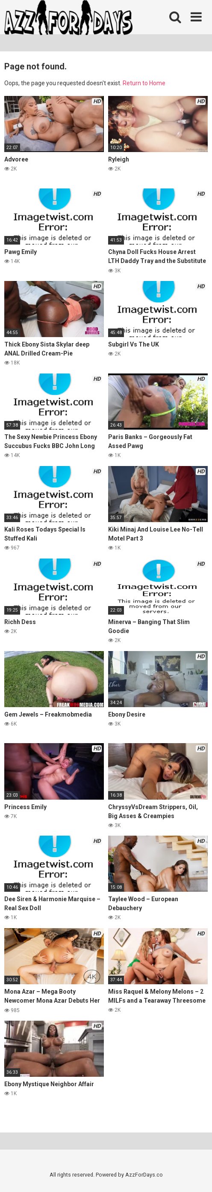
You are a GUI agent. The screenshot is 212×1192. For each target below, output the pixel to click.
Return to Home (144, 83)
